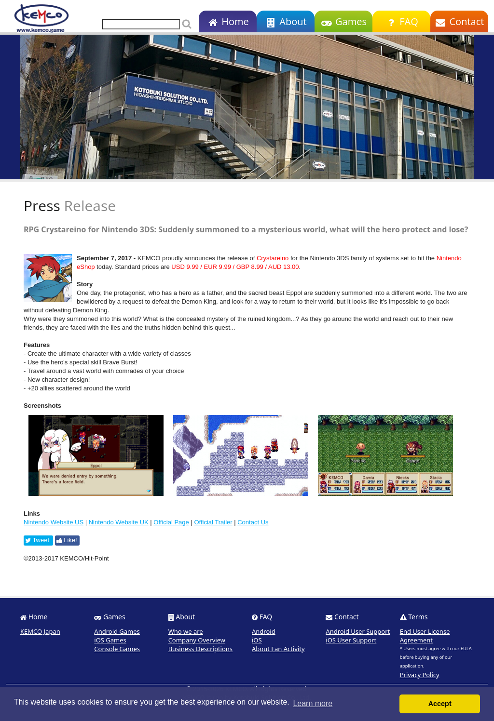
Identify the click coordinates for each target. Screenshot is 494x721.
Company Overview (196, 640)
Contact (459, 21)
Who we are (185, 631)
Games (343, 21)
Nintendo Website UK (119, 522)
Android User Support (358, 631)
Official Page (171, 522)
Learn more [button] (312, 703)
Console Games (117, 648)
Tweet (37, 540)
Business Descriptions (200, 648)
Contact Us (252, 522)
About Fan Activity (278, 648)
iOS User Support (351, 640)
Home (227, 21)
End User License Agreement (425, 635)
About (285, 21)
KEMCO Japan (40, 631)
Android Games (117, 631)
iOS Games (110, 640)
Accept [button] (440, 704)
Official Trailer (213, 522)
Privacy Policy (419, 674)
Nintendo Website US (53, 522)
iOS (257, 640)
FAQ (401, 21)
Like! (66, 540)
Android (263, 631)
